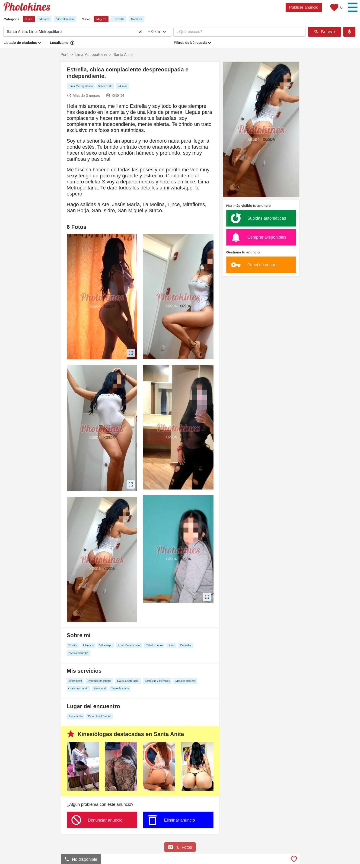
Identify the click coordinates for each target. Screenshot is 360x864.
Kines (28, 19)
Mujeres (101, 19)
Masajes (44, 19)
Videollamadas (65, 19)
